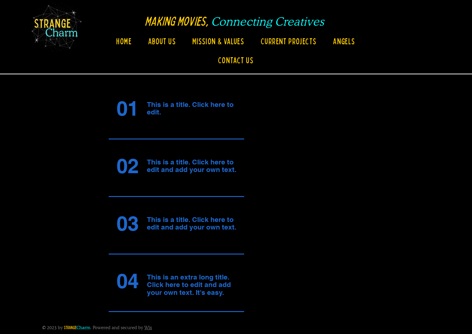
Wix (148, 328)
